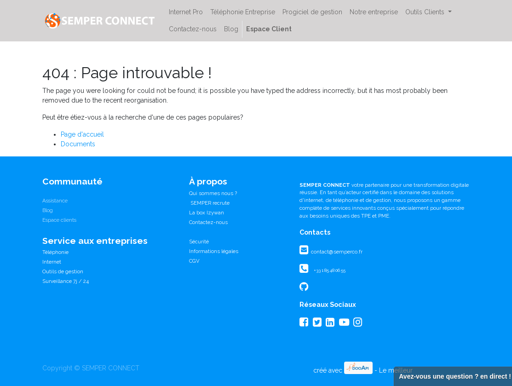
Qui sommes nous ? (213, 193)
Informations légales (213, 251)
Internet (51, 262)
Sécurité (199, 241)
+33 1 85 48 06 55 (329, 270)
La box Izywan (206, 212)
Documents (78, 144)
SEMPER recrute (209, 203)
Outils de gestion (62, 271)
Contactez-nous (208, 222)
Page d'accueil (82, 134)
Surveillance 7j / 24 (65, 281)
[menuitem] (186, 12)
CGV (194, 261)
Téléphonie (55, 252)
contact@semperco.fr (336, 251)
